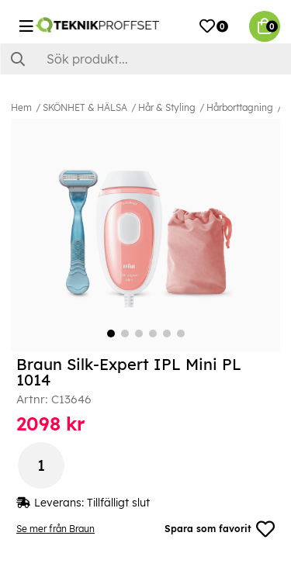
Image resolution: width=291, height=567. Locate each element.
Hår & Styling (167, 107)
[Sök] (145, 58)
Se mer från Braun (55, 528)
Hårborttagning (239, 107)
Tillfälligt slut (118, 503)
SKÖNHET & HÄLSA (85, 107)
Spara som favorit (220, 529)
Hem (21, 107)
